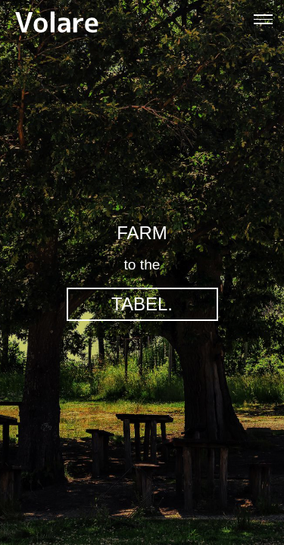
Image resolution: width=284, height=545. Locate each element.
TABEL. (142, 304)
